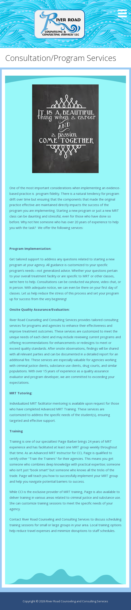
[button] (124, 9)
